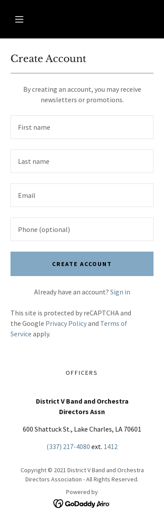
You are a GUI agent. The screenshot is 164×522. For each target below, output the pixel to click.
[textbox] (82, 127)
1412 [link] (111, 446)
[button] (19, 19)
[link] (82, 502)
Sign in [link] (120, 291)
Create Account (82, 264)
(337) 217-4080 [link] (68, 446)
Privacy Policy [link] (66, 323)
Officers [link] (82, 373)
